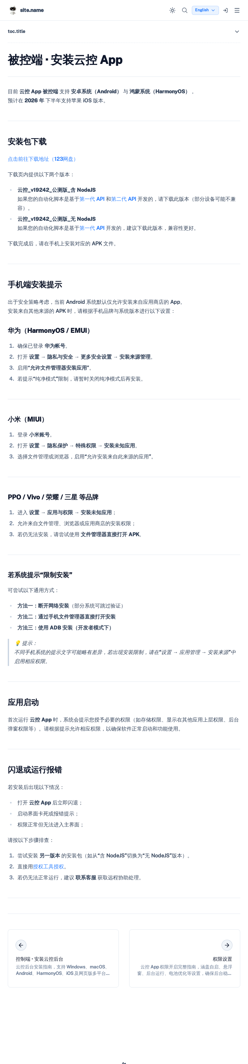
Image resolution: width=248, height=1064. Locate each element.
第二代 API (123, 199)
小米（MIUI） (28, 419)
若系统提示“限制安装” (40, 575)
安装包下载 (27, 141)
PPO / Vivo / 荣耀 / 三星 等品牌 (53, 497)
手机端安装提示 (35, 284)
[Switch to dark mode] (172, 10)
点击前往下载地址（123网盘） (43, 159)
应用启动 (23, 702)
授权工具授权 (48, 867)
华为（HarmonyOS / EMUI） (50, 330)
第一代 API (92, 199)
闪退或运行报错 (35, 769)
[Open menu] (237, 10)
